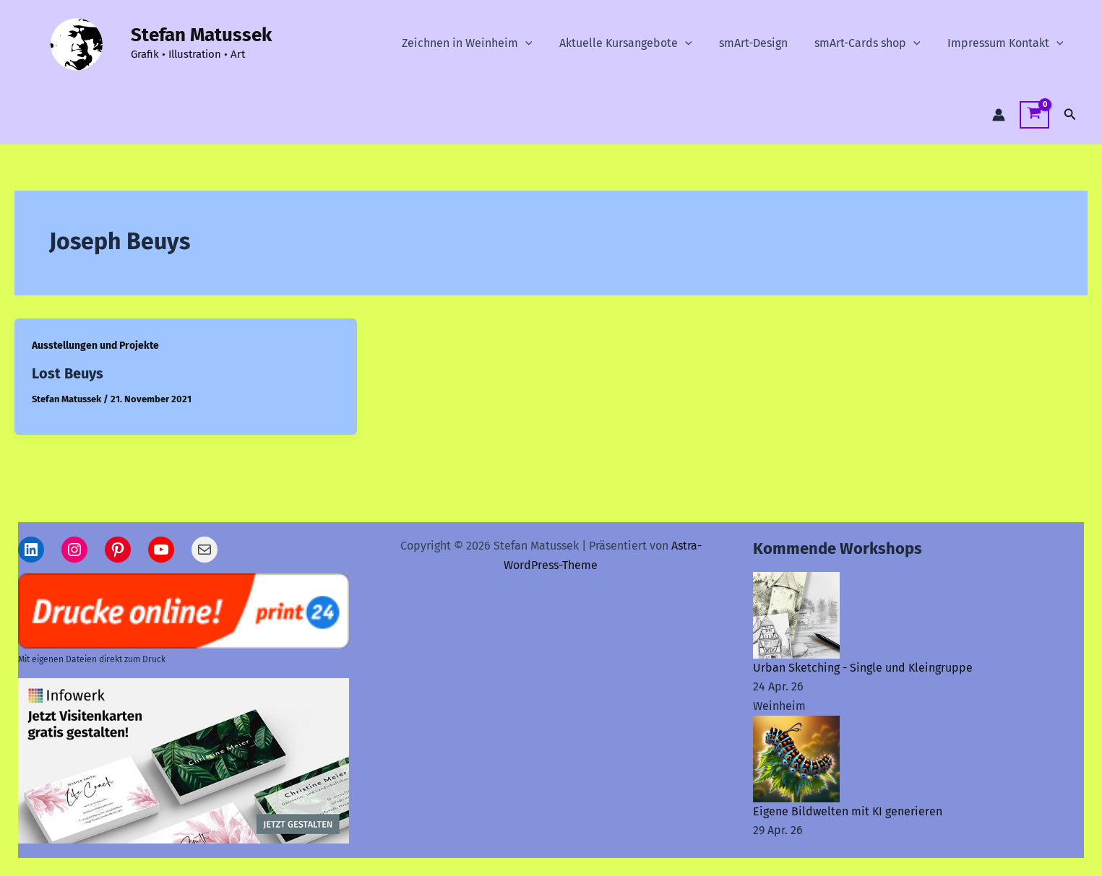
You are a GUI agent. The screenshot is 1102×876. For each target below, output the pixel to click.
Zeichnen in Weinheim (484, 43)
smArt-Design (762, 43)
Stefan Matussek (201, 35)
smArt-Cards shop (873, 43)
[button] (542, 43)
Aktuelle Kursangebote (638, 43)
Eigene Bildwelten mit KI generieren (847, 811)
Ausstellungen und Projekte (95, 345)
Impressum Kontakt (1007, 43)
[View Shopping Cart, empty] (1034, 115)
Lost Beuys (67, 373)
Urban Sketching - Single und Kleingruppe (863, 668)
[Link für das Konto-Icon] (998, 114)
